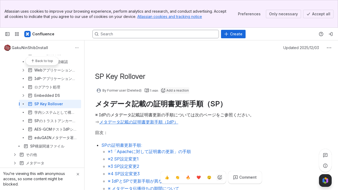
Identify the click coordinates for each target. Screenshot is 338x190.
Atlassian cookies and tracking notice (169, 16)
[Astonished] (209, 177)
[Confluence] (39, 34)
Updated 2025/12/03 (301, 47)
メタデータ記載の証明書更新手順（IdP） (138, 122)
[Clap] (177, 177)
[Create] (233, 34)
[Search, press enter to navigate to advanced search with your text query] (155, 34)
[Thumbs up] (167, 177)
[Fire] (188, 177)
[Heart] (198, 177)
